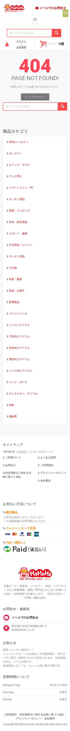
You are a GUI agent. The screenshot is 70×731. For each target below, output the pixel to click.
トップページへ (35, 97)
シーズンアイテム (19, 324)
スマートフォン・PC (21, 187)
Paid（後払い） (16, 542)
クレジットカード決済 (21, 528)
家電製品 (14, 302)
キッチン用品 (17, 199)
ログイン (21, 41)
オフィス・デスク (19, 164)
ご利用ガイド (13, 457)
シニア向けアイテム (20, 370)
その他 (13, 267)
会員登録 (21, 47)
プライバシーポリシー (53, 472)
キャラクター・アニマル (23, 393)
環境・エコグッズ (19, 210)
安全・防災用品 (18, 221)
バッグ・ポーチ (18, 382)
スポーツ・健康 (18, 233)
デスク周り (15, 176)
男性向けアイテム (19, 359)
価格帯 (13, 416)
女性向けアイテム (19, 347)
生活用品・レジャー (20, 244)
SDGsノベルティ (18, 141)
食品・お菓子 (17, 290)
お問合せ (10, 465)
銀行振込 (12, 512)
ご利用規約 (46, 465)
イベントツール (18, 313)
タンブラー (15, 153)
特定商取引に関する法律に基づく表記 (42, 714)
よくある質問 (48, 457)
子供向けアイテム (19, 336)
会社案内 (45, 480)
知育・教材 (15, 279)
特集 (11, 404)
